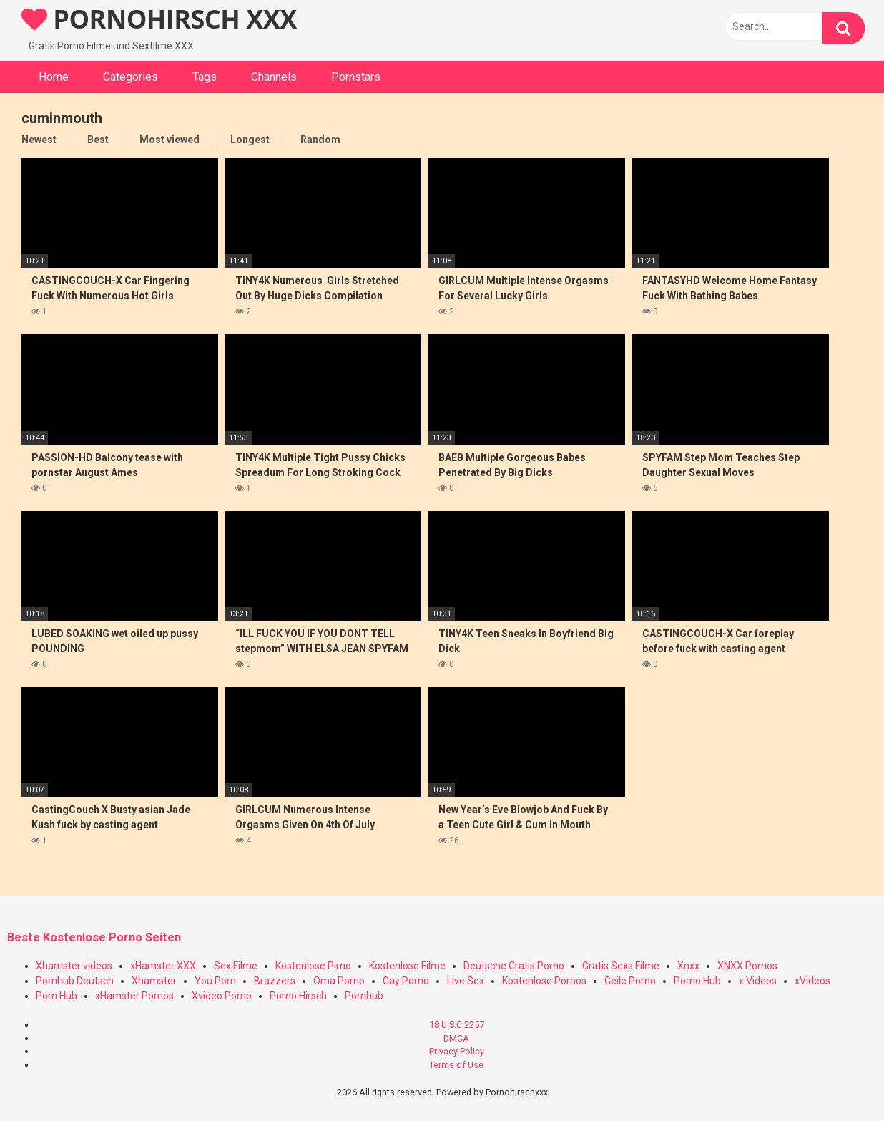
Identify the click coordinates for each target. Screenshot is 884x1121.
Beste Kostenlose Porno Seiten (94, 937)
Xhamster (154, 980)
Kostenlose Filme (407, 965)
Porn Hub (56, 995)
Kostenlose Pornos (544, 980)
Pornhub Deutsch (75, 980)
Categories (130, 77)
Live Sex (465, 980)
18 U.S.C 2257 (456, 1024)
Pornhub (364, 995)
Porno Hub (697, 980)
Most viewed (169, 139)
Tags (204, 77)
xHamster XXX (163, 965)
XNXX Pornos (747, 965)
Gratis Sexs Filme (620, 965)
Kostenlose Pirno (313, 965)
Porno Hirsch (298, 995)
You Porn (215, 980)
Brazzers (274, 980)
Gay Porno (406, 980)
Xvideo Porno (222, 995)
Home (54, 77)
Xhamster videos (74, 965)
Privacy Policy (456, 1051)
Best (98, 139)
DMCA (456, 1038)
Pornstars (355, 77)
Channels (274, 77)
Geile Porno (630, 980)
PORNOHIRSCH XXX (159, 19)
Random (320, 139)
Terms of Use (456, 1064)
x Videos (758, 980)
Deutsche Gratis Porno (513, 965)
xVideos (812, 980)
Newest (39, 139)
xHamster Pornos (134, 995)
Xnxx (688, 965)
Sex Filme (235, 965)
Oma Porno (339, 980)
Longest (250, 139)
